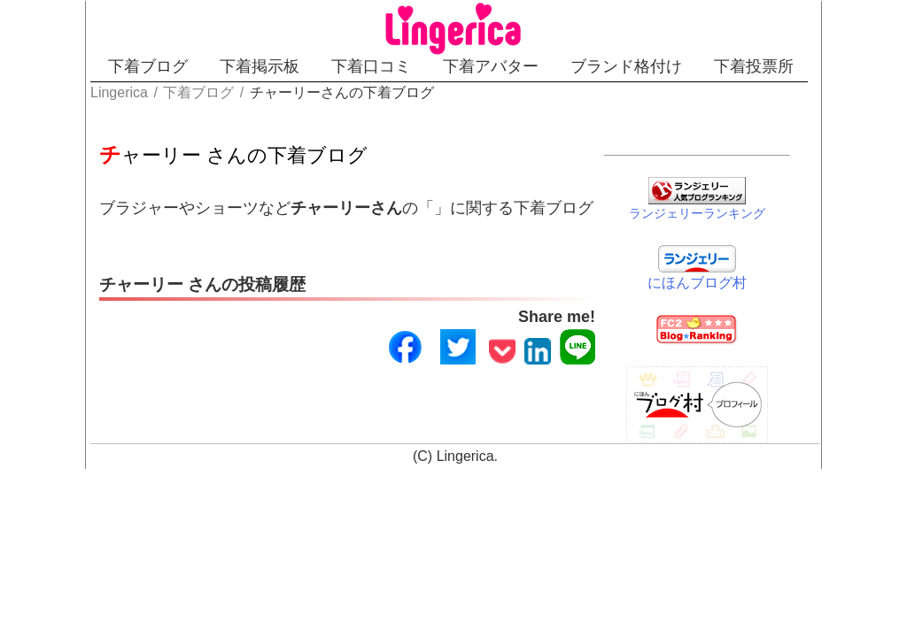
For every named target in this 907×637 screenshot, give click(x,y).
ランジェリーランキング (697, 213)
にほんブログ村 (697, 282)
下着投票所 (754, 66)
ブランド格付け (626, 66)
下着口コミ (371, 66)
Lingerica (465, 456)
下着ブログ (148, 66)
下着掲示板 (259, 66)
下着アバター (491, 66)
